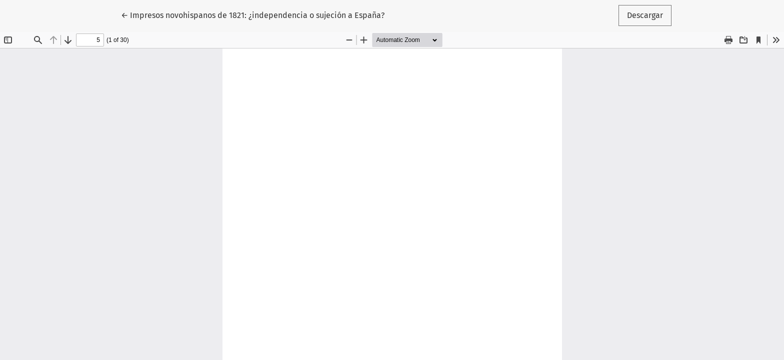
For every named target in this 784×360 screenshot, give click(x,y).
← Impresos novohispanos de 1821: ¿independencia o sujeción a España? (252, 14)
